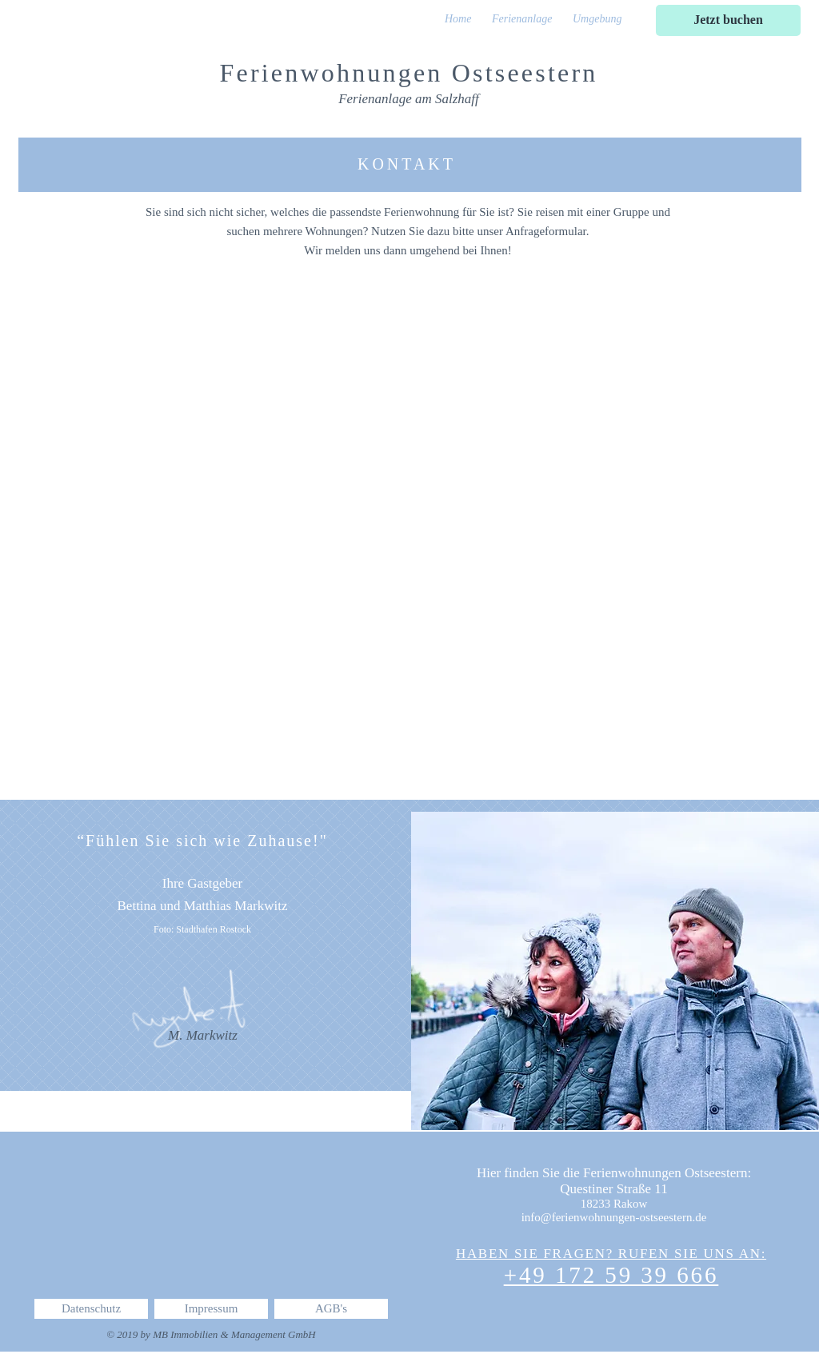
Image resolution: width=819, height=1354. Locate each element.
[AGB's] (331, 1309)
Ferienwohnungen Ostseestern (409, 72)
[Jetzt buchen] (728, 20)
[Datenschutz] (91, 1309)
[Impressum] (211, 1309)
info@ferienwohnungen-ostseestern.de (614, 1217)
